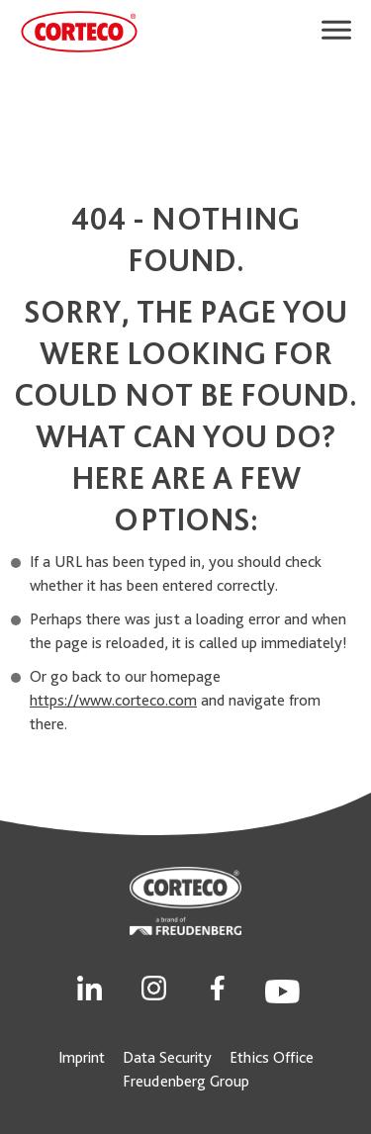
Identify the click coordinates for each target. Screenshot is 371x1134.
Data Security (167, 1057)
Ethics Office (272, 1057)
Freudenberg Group (186, 1081)
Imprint (81, 1057)
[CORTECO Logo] (79, 31)
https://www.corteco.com (113, 700)
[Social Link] (89, 986)
